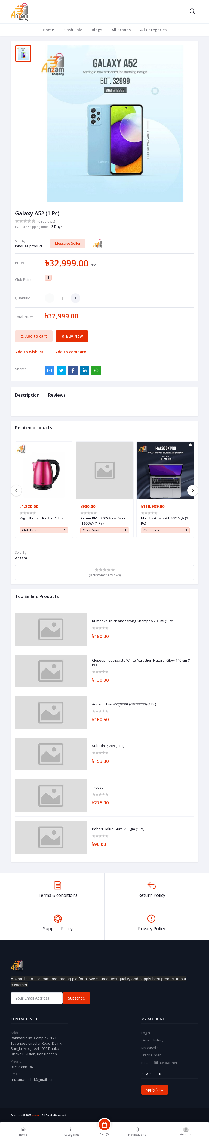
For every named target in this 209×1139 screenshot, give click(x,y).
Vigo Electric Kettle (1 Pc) (41, 518)
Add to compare (70, 351)
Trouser (98, 787)
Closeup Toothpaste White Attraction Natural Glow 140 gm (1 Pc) (141, 662)
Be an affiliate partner (159, 1062)
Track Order (151, 1055)
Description (27, 395)
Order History (152, 1040)
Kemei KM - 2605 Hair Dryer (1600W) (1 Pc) (103, 520)
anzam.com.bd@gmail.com (32, 1079)
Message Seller (68, 243)
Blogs (97, 29)
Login (145, 1032)
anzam (36, 1114)
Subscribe (76, 998)
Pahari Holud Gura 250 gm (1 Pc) (118, 829)
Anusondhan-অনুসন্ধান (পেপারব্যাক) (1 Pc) (124, 704)
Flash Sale (72, 29)
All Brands (121, 29)
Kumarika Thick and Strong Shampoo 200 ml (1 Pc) (132, 621)
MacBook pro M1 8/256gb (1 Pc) (164, 520)
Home (48, 29)
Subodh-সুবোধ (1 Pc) (108, 746)
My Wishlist (150, 1047)
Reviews (57, 395)
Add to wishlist (29, 351)
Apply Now (154, 1089)
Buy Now (72, 336)
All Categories (153, 29)
